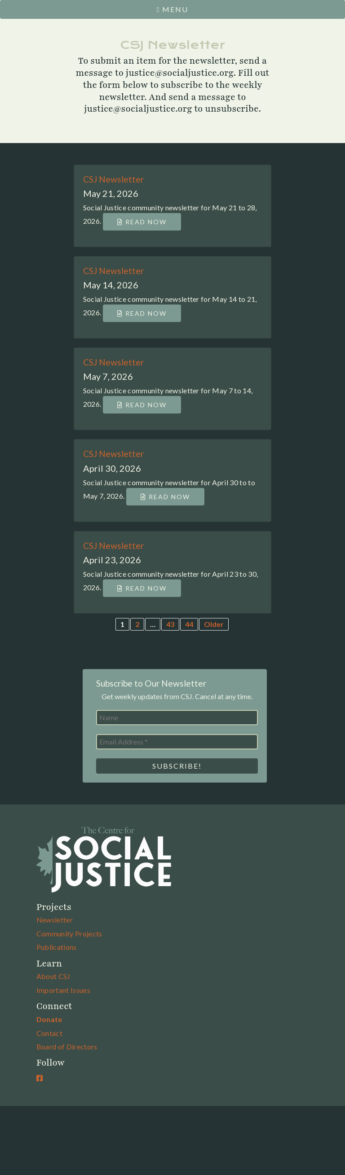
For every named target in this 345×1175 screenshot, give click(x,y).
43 (170, 624)
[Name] (177, 717)
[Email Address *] (177, 741)
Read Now (142, 222)
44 (189, 624)
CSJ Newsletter (113, 179)
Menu (173, 9)
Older (214, 624)
